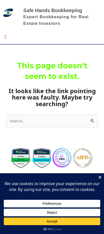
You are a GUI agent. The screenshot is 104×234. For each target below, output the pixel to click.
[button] (5, 37)
